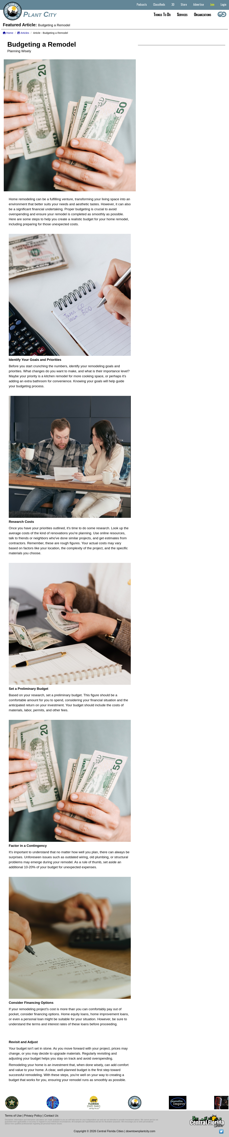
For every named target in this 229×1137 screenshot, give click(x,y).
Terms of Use (13, 1115)
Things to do (162, 14)
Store (184, 4)
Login (223, 4)
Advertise (198, 4)
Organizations (202, 14)
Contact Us (51, 1115)
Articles (23, 32)
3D (172, 4)
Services (182, 14)
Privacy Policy (33, 1115)
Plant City (39, 14)
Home (8, 32)
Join (212, 4)
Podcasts (142, 4)
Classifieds (159, 4)
